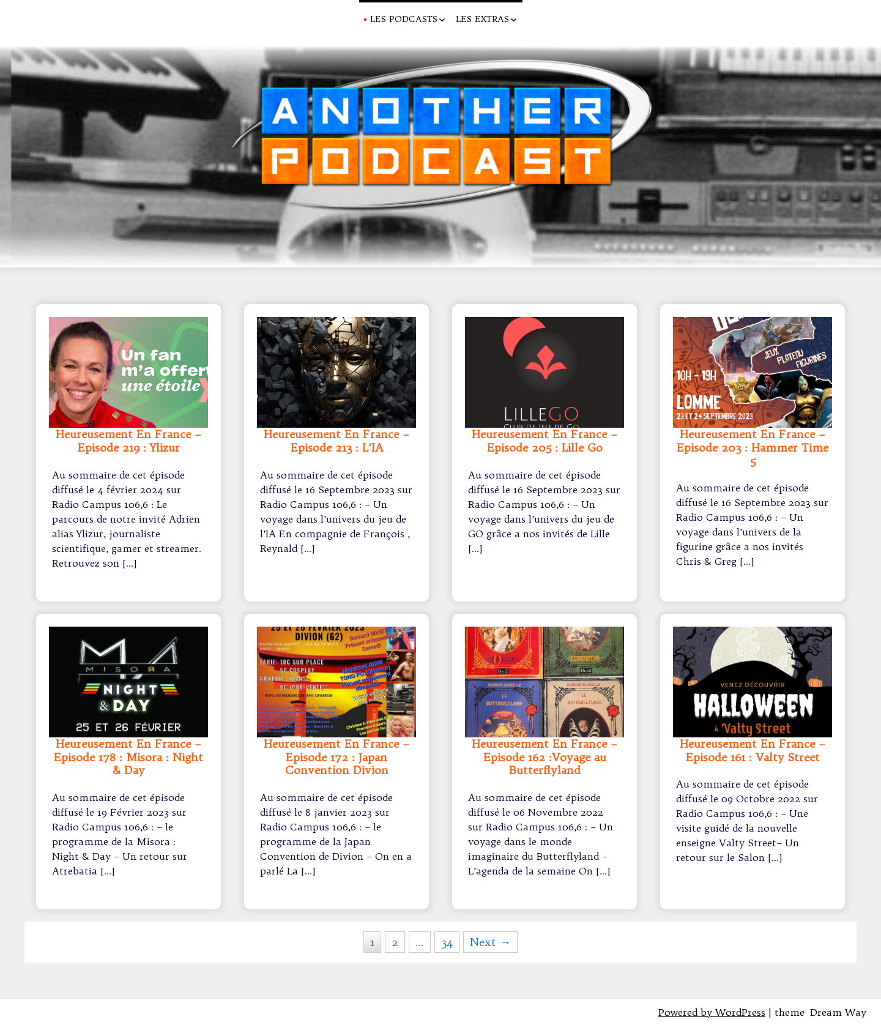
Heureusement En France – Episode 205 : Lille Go (544, 441)
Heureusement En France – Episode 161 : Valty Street (752, 750)
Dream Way (838, 1012)
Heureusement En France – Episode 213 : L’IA (336, 441)
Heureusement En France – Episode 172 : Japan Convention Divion (336, 757)
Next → (490, 942)
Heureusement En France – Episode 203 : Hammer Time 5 (752, 448)
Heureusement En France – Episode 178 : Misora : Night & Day (128, 757)
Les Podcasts (403, 18)
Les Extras (482, 18)
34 (447, 942)
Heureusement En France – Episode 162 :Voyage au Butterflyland (544, 757)
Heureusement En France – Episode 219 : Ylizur (128, 441)
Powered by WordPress (711, 1012)
